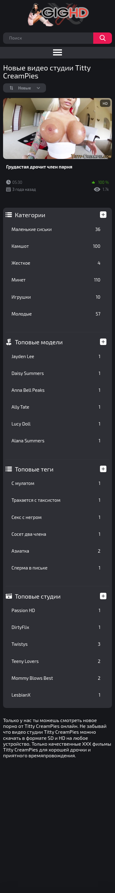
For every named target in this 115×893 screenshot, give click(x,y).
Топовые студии (38, 596)
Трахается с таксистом (56, 500)
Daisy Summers (56, 373)
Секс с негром (56, 517)
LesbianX (56, 695)
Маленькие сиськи (56, 229)
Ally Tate (56, 407)
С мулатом (56, 483)
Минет (56, 279)
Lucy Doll (56, 423)
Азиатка (56, 551)
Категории (30, 214)
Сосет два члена (56, 534)
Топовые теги (34, 469)
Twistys (56, 644)
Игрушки (56, 297)
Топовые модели (39, 342)
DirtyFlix (56, 627)
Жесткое (56, 263)
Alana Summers (56, 440)
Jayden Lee (56, 356)
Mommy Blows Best (56, 678)
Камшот (56, 246)
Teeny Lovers (56, 661)
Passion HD (56, 610)
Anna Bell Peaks (56, 390)
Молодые (56, 313)
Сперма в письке (56, 567)
